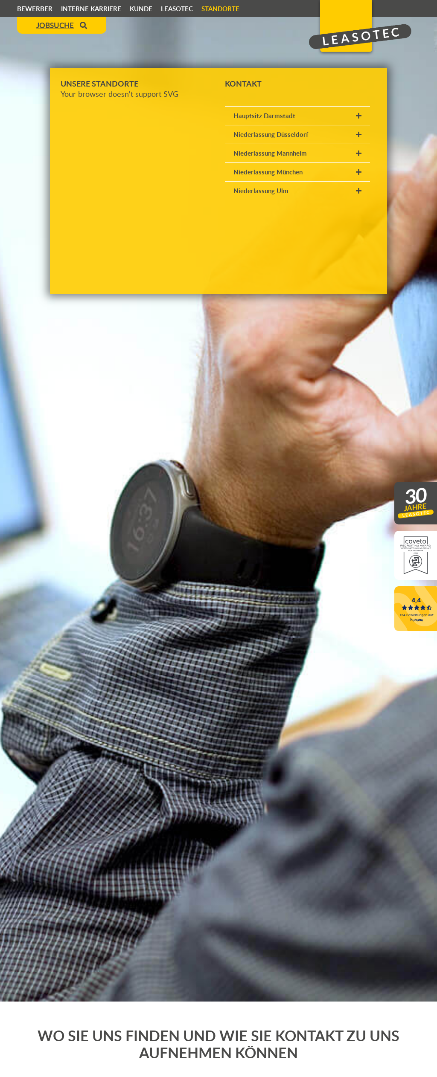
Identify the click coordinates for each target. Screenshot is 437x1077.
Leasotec (177, 8)
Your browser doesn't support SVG (119, 94)
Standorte (220, 8)
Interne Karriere (91, 8)
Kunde (141, 8)
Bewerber (34, 8)
